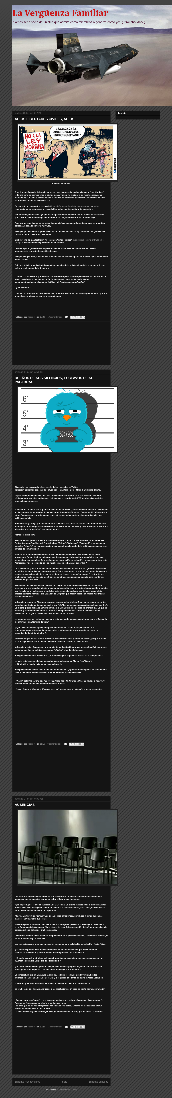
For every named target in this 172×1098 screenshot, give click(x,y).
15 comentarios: (54, 1027)
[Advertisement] (61, 343)
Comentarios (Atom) (68, 1090)
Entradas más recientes (27, 1081)
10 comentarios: (54, 317)
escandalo (47, 487)
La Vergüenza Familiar (60, 13)
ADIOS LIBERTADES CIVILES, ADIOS (44, 119)
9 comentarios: (54, 744)
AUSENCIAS (25, 805)
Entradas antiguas (98, 1081)
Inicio (64, 1081)
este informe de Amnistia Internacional (71, 206)
